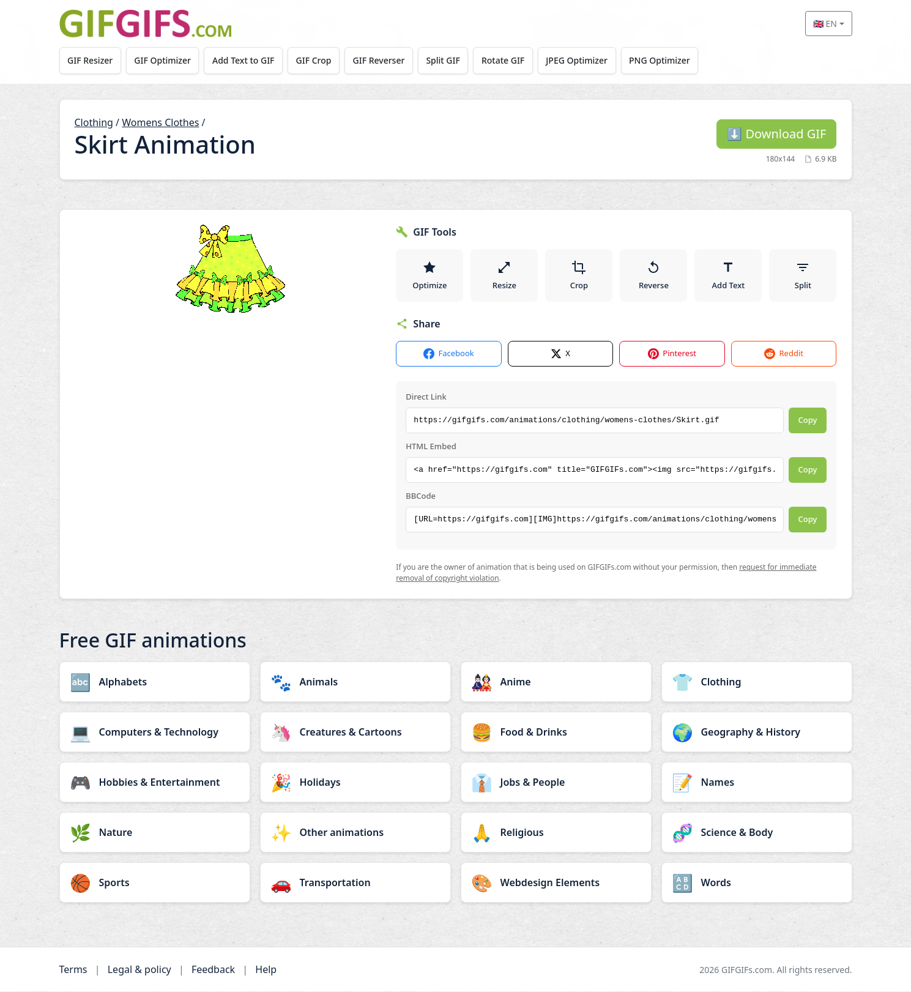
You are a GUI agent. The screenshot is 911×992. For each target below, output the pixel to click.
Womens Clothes (160, 122)
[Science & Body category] (757, 832)
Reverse (654, 275)
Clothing (94, 122)
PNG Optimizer (662, 60)
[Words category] (757, 883)
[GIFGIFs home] (145, 23)
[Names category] (757, 782)
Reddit (783, 354)
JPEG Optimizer (580, 60)
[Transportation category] (355, 883)
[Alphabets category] (155, 682)
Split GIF (445, 60)
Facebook (448, 354)
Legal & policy (139, 970)
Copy (807, 421)
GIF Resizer (90, 60)
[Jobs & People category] (556, 782)
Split (803, 275)
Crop (579, 275)
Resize (504, 275)
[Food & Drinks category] (556, 732)
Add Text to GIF (244, 60)
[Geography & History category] (757, 732)
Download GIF (776, 133)
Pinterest (672, 354)
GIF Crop (315, 60)
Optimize (429, 275)
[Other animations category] (355, 832)
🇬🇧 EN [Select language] (825, 23)
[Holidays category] (355, 782)
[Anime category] (556, 682)
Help (266, 970)
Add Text (728, 275)
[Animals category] (355, 682)
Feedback (213, 970)
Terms (73, 970)
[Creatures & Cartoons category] (355, 732)
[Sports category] (155, 883)
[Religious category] (556, 832)
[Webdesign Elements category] (556, 883)
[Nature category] (155, 832)
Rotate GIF (505, 60)
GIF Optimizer (163, 60)
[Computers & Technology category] (155, 732)
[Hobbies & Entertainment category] (155, 782)
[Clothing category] (757, 682)
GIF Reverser (380, 60)
